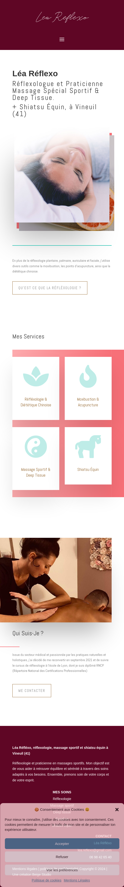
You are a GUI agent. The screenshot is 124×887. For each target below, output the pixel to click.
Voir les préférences (62, 870)
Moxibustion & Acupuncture (88, 402)
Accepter (62, 844)
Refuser (62, 857)
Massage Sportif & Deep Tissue (35, 472)
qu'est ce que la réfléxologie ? (49, 288)
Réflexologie (62, 799)
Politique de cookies (46, 880)
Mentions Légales (77, 880)
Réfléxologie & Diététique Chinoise (36, 402)
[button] (116, 809)
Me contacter (31, 690)
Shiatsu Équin (88, 469)
